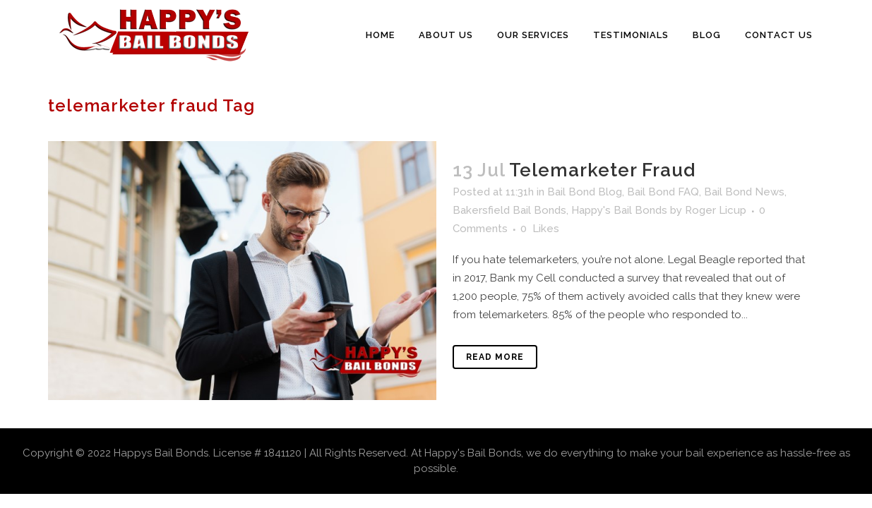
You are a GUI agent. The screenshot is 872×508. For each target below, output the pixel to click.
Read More (495, 357)
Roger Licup (715, 210)
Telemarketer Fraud (602, 170)
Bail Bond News (744, 192)
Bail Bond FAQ (663, 192)
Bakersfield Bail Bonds (509, 210)
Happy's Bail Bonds (619, 210)
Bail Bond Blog (584, 192)
